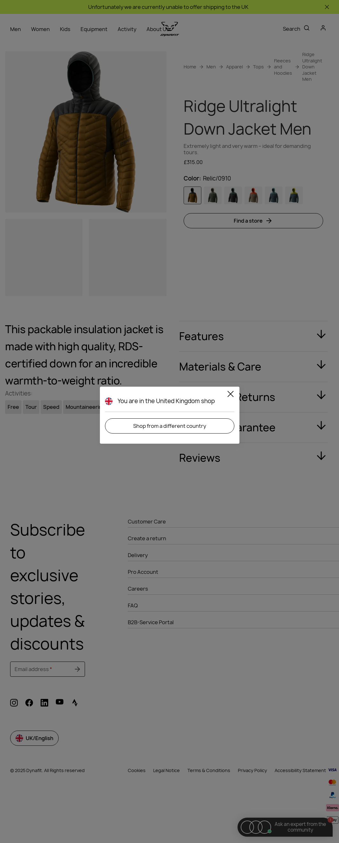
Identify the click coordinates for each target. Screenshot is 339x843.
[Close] (230, 395)
